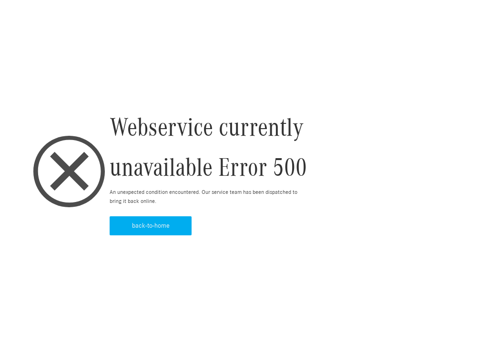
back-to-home (151, 225)
